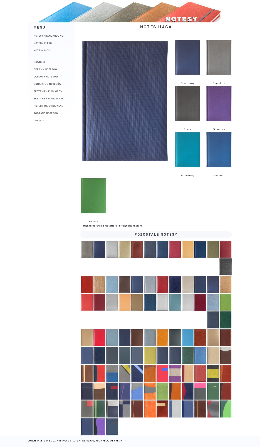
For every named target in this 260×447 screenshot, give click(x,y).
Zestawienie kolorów (48, 91)
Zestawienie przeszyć (49, 98)
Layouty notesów (46, 76)
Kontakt (39, 120)
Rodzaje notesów (46, 113)
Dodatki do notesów (47, 84)
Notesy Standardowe (48, 35)
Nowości (39, 62)
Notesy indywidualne (48, 106)
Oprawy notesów (45, 69)
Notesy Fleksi (43, 43)
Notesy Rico (42, 50)
